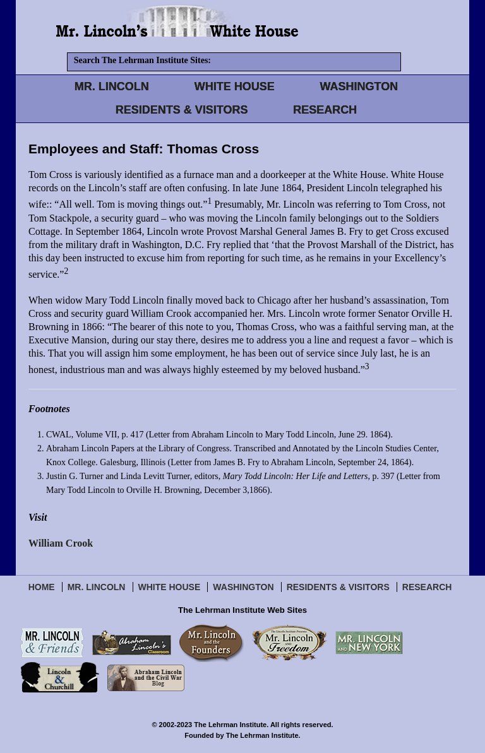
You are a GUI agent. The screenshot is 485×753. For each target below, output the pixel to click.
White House (169, 587)
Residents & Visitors (338, 587)
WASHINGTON (359, 86)
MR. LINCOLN (112, 86)
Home (41, 587)
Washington (243, 587)
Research (427, 587)
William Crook (60, 543)
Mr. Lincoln (97, 587)
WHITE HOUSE (235, 86)
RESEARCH (325, 110)
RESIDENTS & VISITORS (182, 110)
